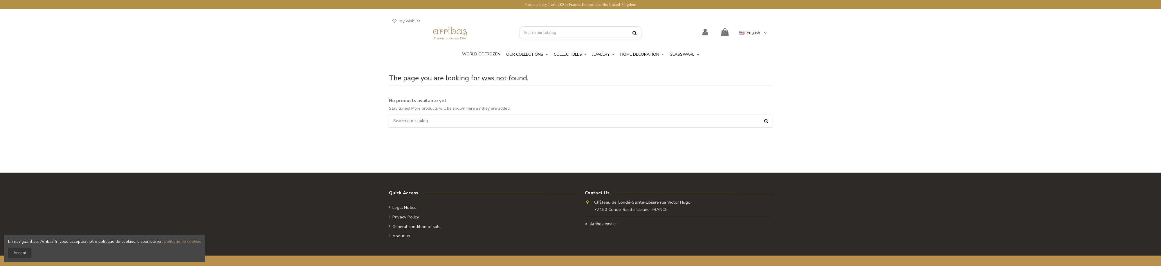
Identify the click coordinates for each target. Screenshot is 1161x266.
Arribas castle (603, 224)
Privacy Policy (405, 217)
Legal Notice (404, 208)
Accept (19, 253)
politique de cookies (182, 241)
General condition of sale (416, 226)
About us (401, 236)
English (753, 32)
